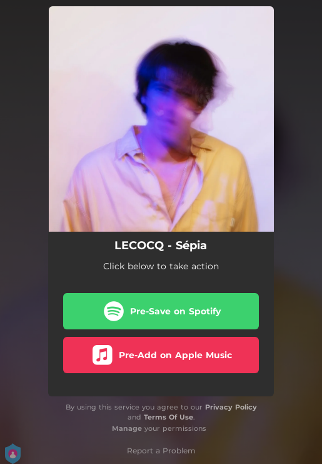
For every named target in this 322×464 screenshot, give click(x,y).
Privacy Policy (231, 407)
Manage (127, 428)
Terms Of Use (168, 417)
